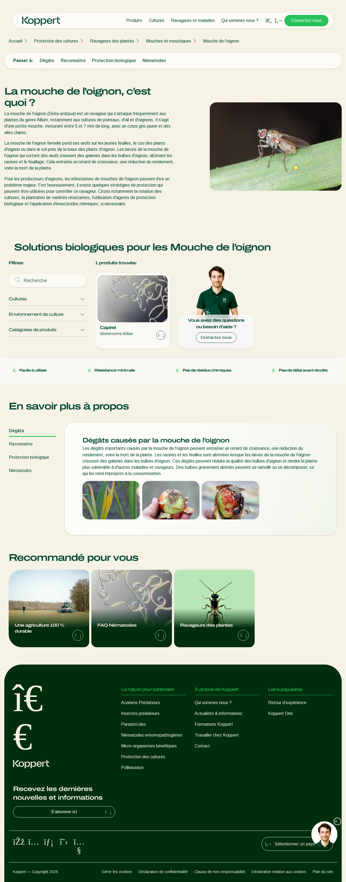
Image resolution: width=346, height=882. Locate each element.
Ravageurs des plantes (112, 41)
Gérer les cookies (117, 872)
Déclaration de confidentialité (163, 872)
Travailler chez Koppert (217, 735)
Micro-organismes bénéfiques (149, 746)
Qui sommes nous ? (239, 20)
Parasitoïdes (133, 724)
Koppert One (280, 713)
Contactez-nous (306, 20)
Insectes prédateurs (140, 713)
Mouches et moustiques (168, 41)
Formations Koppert (214, 724)
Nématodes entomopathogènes (151, 735)
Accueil (15, 41)
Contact (202, 746)
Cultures (156, 20)
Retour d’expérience (287, 702)
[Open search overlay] (268, 20)
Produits (134, 20)
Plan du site (323, 872)
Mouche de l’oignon (221, 41)
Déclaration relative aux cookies (279, 872)
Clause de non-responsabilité (219, 872)
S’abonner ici (82, 812)
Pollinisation (132, 767)
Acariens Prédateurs (140, 702)
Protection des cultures (56, 41)
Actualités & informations (218, 713)
